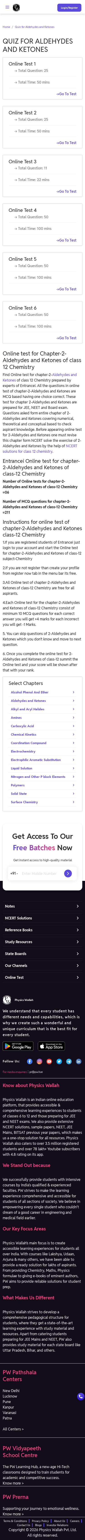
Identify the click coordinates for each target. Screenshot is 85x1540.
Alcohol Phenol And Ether (30, 692)
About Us (59, 1521)
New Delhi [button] (11, 1390)
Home (6, 27)
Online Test (14, 977)
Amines (16, 718)
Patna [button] (7, 1418)
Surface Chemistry (24, 802)
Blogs (38, 1525)
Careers (74, 1521)
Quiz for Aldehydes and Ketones (34, 27)
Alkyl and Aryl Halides (27, 709)
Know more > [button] (13, 1483)
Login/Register (69, 7)
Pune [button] (7, 1401)
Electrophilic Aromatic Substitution (36, 760)
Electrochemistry (23, 751)
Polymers (17, 785)
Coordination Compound (28, 743)
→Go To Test (66, 94)
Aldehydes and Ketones (28, 701)
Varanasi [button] (9, 1412)
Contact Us (23, 1525)
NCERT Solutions (18, 918)
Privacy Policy (40, 1521)
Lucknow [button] (10, 1396)
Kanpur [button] (8, 1407)
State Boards (15, 953)
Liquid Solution (21, 768)
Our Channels (16, 965)
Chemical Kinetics (23, 734)
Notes (10, 906)
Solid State (19, 794)
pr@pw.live (36, 1072)
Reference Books (18, 930)
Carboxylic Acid (22, 726)
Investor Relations (57, 1525)
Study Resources (18, 942)
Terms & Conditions (15, 1521)
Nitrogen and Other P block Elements (38, 777)
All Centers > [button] (13, 1429)
